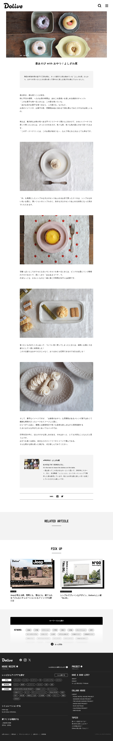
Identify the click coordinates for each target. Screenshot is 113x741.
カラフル (58, 680)
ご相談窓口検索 (6, 723)
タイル (16, 684)
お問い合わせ (5, 734)
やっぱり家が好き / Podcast (80, 683)
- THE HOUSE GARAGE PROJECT (82, 701)
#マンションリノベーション (39, 692)
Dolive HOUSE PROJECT (66, 591)
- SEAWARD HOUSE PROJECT (81, 699)
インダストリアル (48, 680)
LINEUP (74, 694)
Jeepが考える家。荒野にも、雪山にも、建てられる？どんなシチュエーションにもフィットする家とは (31, 598)
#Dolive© (16, 698)
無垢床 (22, 684)
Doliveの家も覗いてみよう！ (80, 728)
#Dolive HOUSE (54, 692)
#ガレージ (56, 695)
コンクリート (30, 684)
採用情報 (43, 734)
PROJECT (77, 666)
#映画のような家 (31, 695)
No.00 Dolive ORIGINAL (9, 712)
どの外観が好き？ (77, 726)
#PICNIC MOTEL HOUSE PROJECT (23, 689)
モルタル (39, 684)
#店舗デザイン (18, 692)
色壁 (52, 684)
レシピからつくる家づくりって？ (58, 667)
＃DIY (91, 630)
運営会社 (13, 734)
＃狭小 (62, 630)
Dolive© (74, 681)
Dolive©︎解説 (13, 591)
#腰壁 (63, 695)
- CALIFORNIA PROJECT (79, 708)
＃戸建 (36, 630)
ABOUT (74, 678)
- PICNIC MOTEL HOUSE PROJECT (83, 696)
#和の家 (22, 695)
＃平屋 (55, 630)
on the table (63, 473)
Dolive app (5, 709)
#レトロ (27, 692)
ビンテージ (34, 680)
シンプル (25, 680)
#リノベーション (52, 689)
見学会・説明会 (6, 725)
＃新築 (28, 630)
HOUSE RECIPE (10, 666)
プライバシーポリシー (24, 734)
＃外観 (70, 630)
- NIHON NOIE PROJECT (79, 703)
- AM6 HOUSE (76, 710)
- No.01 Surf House (78, 706)
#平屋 (48, 695)
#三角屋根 (41, 695)
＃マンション (45, 630)
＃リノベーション (80, 630)
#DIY (15, 695)
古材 (46, 684)
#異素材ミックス (40, 689)
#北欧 (62, 692)
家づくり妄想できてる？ (79, 721)
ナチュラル (17, 680)
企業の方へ (36, 734)
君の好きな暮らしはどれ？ (80, 723)
